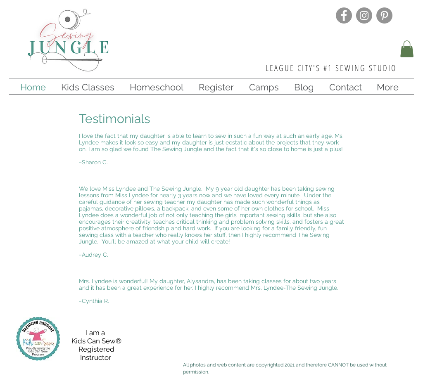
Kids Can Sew (93, 341)
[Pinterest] (384, 15)
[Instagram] (364, 15)
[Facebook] (344, 15)
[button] (407, 48)
